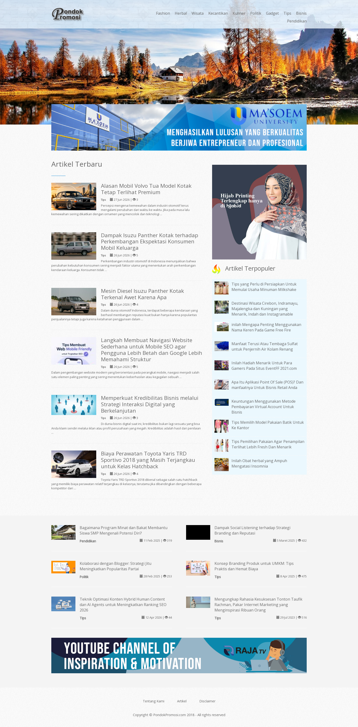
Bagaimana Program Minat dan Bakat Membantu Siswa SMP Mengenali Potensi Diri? (123, 530)
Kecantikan (218, 13)
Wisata (198, 13)
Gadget (272, 13)
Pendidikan (297, 21)
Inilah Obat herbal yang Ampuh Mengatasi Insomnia (259, 463)
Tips (287, 13)
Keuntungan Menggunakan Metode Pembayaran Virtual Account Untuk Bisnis (263, 407)
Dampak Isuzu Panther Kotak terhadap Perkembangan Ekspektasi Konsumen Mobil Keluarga (149, 242)
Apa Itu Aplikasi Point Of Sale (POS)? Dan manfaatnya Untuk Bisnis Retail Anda (267, 384)
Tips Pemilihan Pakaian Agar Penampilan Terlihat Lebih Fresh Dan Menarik (267, 444)
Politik (255, 13)
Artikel (182, 701)
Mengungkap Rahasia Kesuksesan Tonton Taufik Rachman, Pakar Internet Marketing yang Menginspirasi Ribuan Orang (258, 605)
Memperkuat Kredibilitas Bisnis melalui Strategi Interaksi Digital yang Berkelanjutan (149, 404)
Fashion (163, 13)
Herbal (181, 13)
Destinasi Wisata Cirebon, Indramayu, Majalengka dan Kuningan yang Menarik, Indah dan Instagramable (264, 309)
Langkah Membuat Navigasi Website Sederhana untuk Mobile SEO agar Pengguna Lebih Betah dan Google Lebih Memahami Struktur (151, 349)
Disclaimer (207, 701)
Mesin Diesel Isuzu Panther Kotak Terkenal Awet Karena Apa (142, 294)
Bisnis (301, 13)
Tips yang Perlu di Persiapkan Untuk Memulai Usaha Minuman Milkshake (264, 286)
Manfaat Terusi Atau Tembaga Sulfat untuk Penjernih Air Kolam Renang (264, 346)
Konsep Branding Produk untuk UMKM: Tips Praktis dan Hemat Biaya (254, 566)
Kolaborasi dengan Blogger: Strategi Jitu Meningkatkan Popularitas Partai (115, 566)
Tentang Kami (153, 701)
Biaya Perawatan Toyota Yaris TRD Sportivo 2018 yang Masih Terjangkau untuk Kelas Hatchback (148, 460)
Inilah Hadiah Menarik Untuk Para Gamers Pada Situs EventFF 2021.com (264, 365)
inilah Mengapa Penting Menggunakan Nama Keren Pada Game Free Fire (266, 327)
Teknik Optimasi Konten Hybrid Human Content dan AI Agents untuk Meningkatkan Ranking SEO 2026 (123, 605)
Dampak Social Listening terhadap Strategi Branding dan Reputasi (252, 530)
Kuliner (239, 13)
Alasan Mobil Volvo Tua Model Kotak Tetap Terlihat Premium (146, 189)
